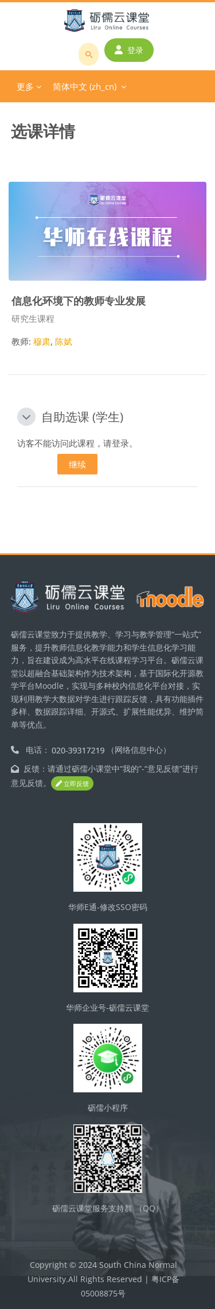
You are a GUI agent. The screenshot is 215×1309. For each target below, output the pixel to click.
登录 (129, 50)
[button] (26, 417)
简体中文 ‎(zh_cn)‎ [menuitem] (84, 86)
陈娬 (63, 341)
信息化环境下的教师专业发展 (78, 300)
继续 (77, 464)
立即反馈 (72, 783)
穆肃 (41, 341)
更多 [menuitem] (25, 86)
